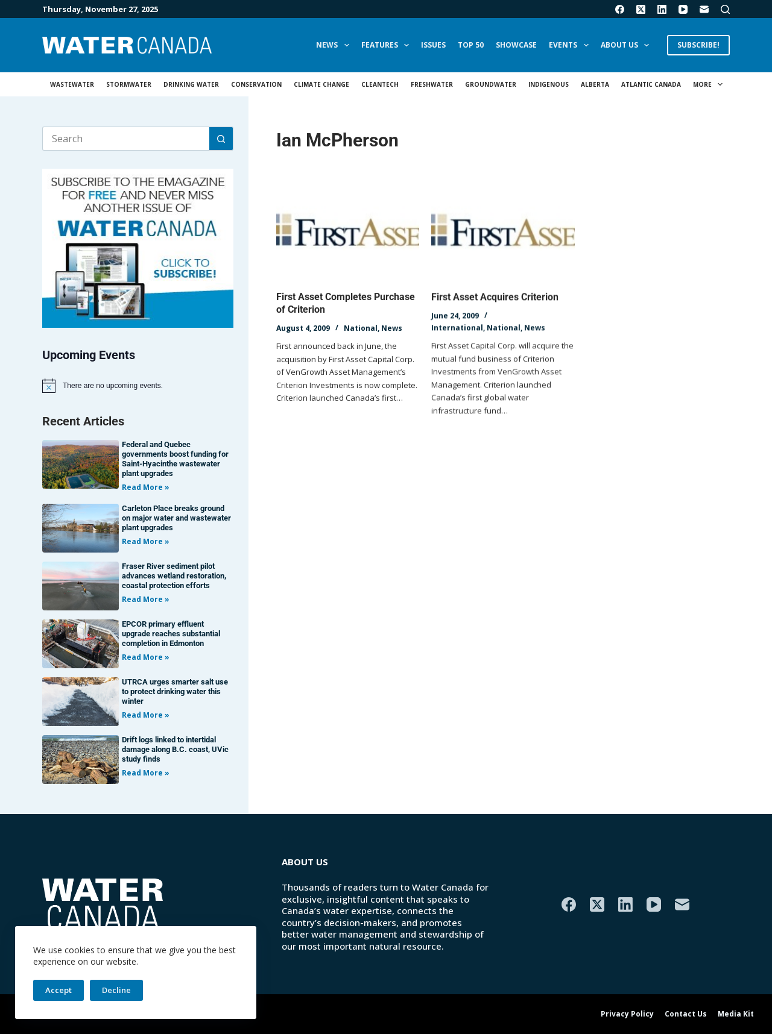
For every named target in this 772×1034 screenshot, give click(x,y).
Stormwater (128, 84)
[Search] (725, 9)
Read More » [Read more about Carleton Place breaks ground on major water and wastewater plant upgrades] (145, 541)
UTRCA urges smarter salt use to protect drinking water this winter (175, 691)
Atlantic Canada (651, 84)
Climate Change (321, 84)
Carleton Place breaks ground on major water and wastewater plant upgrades (176, 518)
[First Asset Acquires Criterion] (502, 233)
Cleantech (380, 84)
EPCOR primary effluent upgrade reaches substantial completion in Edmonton (171, 633)
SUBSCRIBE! (698, 45)
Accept (58, 990)
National (361, 328)
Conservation (256, 84)
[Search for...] (125, 139)
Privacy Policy (627, 1014)
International (457, 329)
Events (571, 45)
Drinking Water (191, 84)
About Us (627, 45)
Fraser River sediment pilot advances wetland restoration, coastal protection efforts (174, 576)
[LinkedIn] (661, 9)
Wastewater (72, 84)
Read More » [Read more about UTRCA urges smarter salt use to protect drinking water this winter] (145, 715)
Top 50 (471, 45)
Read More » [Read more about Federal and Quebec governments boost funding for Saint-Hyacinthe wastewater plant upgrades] (145, 487)
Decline (116, 990)
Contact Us (686, 1014)
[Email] (704, 9)
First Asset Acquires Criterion (494, 298)
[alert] (137, 385)
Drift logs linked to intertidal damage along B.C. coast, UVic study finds (175, 749)
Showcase (516, 45)
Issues (433, 45)
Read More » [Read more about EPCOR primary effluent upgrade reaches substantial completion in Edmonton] (145, 657)
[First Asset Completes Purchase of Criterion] (347, 231)
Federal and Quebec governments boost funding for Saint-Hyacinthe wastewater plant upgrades (175, 459)
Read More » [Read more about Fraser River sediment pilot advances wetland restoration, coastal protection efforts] (145, 599)
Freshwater (432, 84)
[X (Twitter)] (640, 9)
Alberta (595, 84)
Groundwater (490, 84)
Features (387, 45)
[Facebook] (619, 9)
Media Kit (736, 1014)
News (334, 45)
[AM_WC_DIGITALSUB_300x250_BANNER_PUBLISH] (137, 247)
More (710, 84)
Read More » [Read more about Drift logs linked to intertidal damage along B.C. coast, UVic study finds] (145, 773)
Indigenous (548, 84)
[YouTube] (683, 9)
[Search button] (221, 139)
